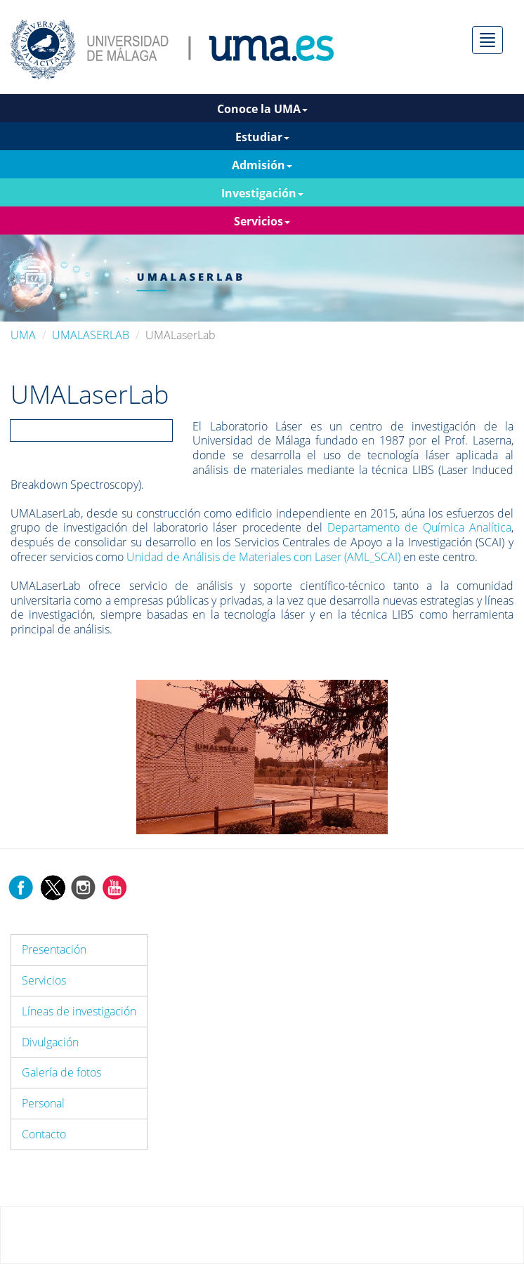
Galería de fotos (61, 1072)
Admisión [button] (262, 165)
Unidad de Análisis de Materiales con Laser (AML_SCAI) (263, 557)
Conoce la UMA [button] (262, 109)
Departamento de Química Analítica (419, 527)
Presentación (54, 949)
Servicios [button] (262, 221)
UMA (23, 335)
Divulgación (50, 1042)
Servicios (44, 980)
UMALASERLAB (90, 335)
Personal (43, 1103)
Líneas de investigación (79, 1011)
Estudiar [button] (262, 137)
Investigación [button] (262, 193)
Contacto (44, 1134)
